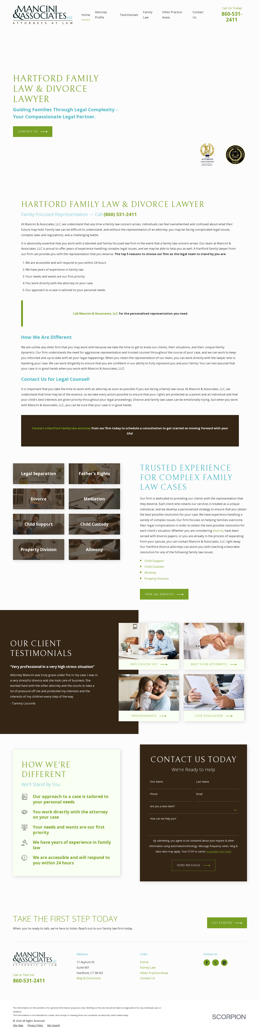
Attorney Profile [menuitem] (101, 15)
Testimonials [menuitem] (129, 15)
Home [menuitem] (85, 15)
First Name (160, 781)
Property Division (161, 578)
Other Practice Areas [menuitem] (172, 15)
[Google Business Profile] (224, 963)
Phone (158, 794)
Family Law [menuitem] (147, 15)
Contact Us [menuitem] (198, 15)
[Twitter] (215, 963)
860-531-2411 (232, 16)
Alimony (154, 572)
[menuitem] (18, 1025)
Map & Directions (89, 978)
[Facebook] (207, 963)
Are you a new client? (166, 806)
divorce (222, 530)
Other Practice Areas (154, 973)
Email (203, 794)
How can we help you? (167, 818)
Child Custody (158, 566)
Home (144, 962)
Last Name (206, 781)
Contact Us (147, 978)
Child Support (158, 561)
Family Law (148, 967)
